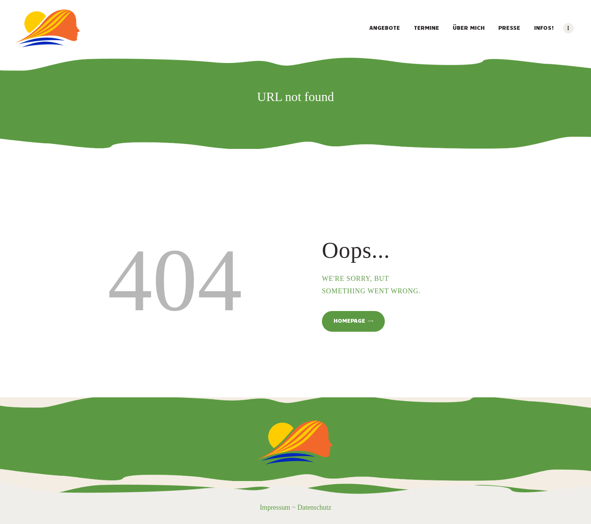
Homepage (349, 320)
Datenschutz (314, 507)
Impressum (275, 507)
